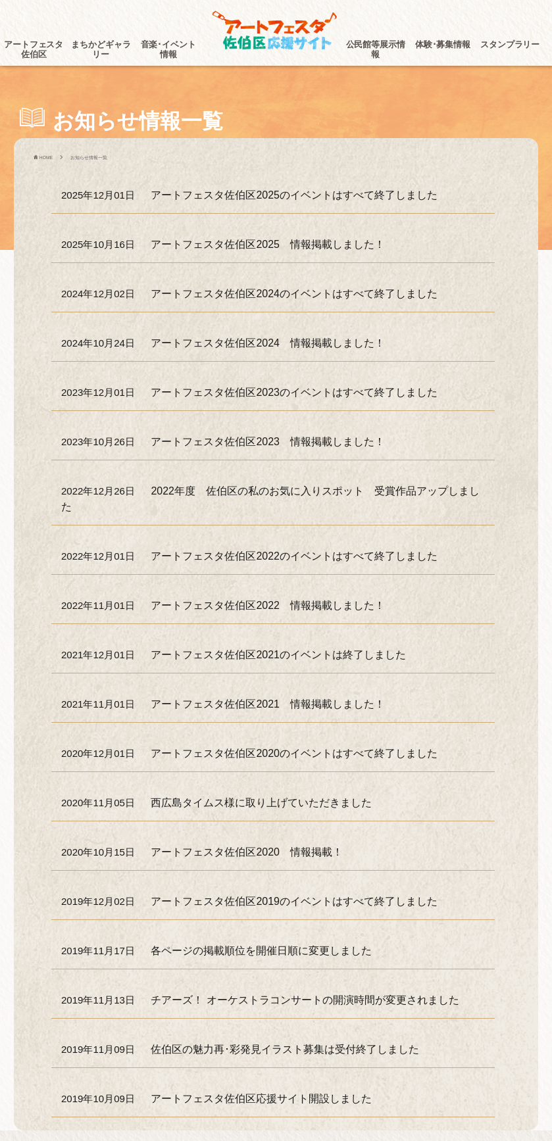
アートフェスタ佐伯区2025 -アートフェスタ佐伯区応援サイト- (276, 31)
